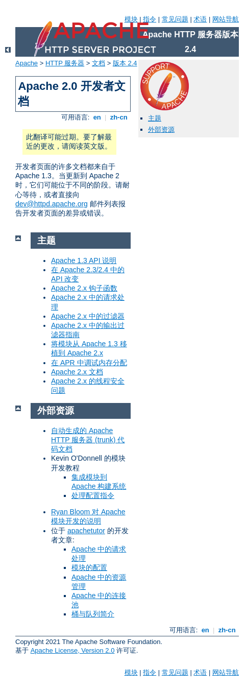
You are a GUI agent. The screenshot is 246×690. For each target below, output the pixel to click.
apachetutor (86, 531)
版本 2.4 (125, 63)
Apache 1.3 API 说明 (83, 260)
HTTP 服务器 (64, 63)
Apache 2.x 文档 (77, 372)
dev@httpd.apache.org (51, 204)
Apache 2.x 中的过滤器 (88, 316)
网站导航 (225, 19)
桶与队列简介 (92, 614)
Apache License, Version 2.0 (73, 650)
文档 (98, 63)
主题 (154, 118)
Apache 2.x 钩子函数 (84, 288)
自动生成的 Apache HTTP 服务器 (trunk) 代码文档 (88, 439)
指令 (149, 19)
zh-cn (118, 117)
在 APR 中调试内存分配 (89, 363)
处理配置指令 (92, 495)
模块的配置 (89, 567)
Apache (26, 63)
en (97, 117)
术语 (200, 19)
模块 (131, 19)
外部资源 (161, 129)
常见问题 (175, 19)
